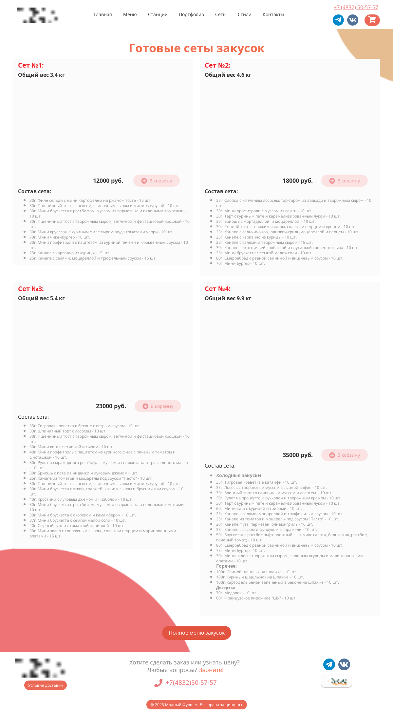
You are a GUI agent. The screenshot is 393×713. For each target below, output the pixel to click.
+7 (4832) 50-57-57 (356, 7)
